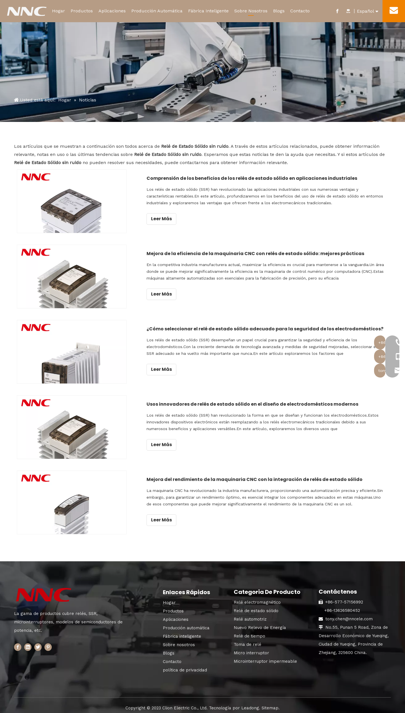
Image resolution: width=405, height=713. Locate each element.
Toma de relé (247, 641)
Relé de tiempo (249, 633)
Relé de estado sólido (256, 607)
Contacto (300, 10)
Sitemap (270, 705)
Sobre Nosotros (250, 10)
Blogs (279, 10)
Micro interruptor (251, 650)
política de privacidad (185, 667)
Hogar (58, 10)
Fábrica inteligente (182, 633)
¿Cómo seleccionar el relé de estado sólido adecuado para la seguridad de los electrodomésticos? (272, 327)
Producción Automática (157, 10)
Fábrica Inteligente (208, 10)
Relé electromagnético (257, 599)
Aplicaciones (112, 10)
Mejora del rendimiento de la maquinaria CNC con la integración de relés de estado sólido (268, 477)
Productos (82, 10)
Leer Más (174, 218)
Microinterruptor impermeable (265, 658)
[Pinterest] (48, 644)
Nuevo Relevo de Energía (260, 624)
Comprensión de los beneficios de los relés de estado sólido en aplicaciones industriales (265, 178)
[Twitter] (38, 644)
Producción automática (186, 625)
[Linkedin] (28, 644)
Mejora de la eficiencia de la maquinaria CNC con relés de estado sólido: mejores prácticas (268, 253)
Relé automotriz (250, 616)
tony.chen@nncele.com (349, 616)
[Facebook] (17, 644)
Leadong (250, 705)
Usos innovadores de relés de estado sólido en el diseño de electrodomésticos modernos (266, 402)
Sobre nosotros (179, 641)
